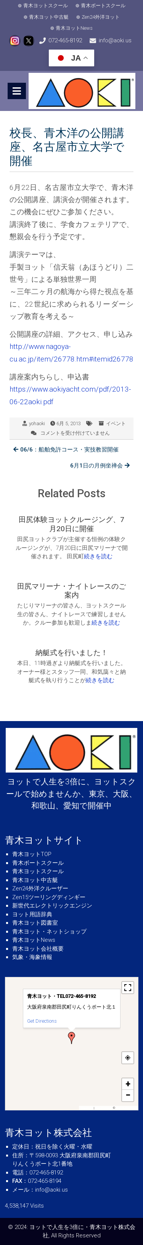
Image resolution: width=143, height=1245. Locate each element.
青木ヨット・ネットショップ (49, 931)
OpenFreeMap (103, 1108)
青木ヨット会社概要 (38, 948)
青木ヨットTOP (31, 854)
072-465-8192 (65, 40)
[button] (72, 1038)
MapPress (87, 1108)
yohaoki (37, 423)
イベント (116, 423)
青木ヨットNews (74, 28)
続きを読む (98, 556)
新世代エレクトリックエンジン (52, 905)
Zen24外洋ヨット (101, 17)
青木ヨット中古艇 (49, 17)
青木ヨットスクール (45, 5)
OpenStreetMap (126, 1108)
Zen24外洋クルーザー (40, 888)
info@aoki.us (115, 40)
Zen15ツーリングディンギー (48, 897)
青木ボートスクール (103, 5)
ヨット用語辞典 (32, 914)
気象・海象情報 (32, 957)
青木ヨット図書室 (35, 922)
